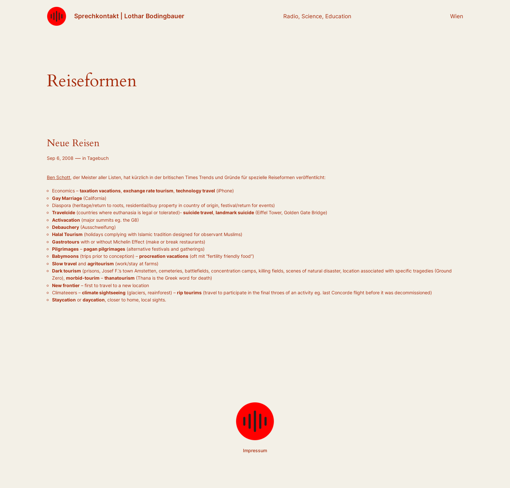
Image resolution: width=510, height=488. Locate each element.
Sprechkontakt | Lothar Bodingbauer (129, 16)
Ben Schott (58, 177)
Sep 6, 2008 (60, 158)
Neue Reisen (73, 143)
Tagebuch (98, 158)
